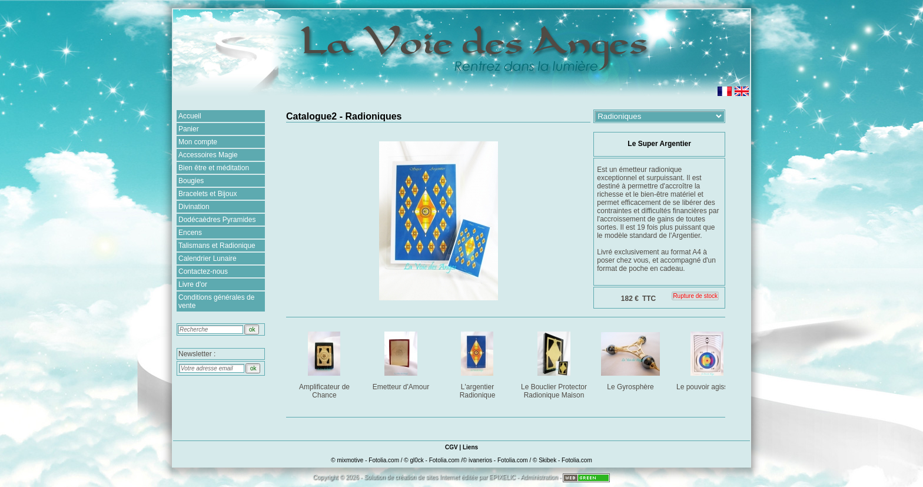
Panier (188, 129)
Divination (194, 207)
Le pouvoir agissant (707, 359)
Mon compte (197, 142)
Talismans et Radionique (216, 245)
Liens (470, 447)
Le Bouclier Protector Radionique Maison (554, 363)
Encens (190, 232)
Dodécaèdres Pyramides (216, 220)
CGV (451, 447)
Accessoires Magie (208, 155)
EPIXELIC (502, 477)
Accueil (189, 116)
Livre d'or (192, 284)
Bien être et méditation (213, 168)
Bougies (191, 181)
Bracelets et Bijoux (207, 194)
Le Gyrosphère (631, 359)
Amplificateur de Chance (325, 363)
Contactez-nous (203, 271)
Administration (538, 477)
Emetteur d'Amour (401, 359)
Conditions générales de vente (216, 301)
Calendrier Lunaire (207, 258)
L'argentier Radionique (478, 363)
